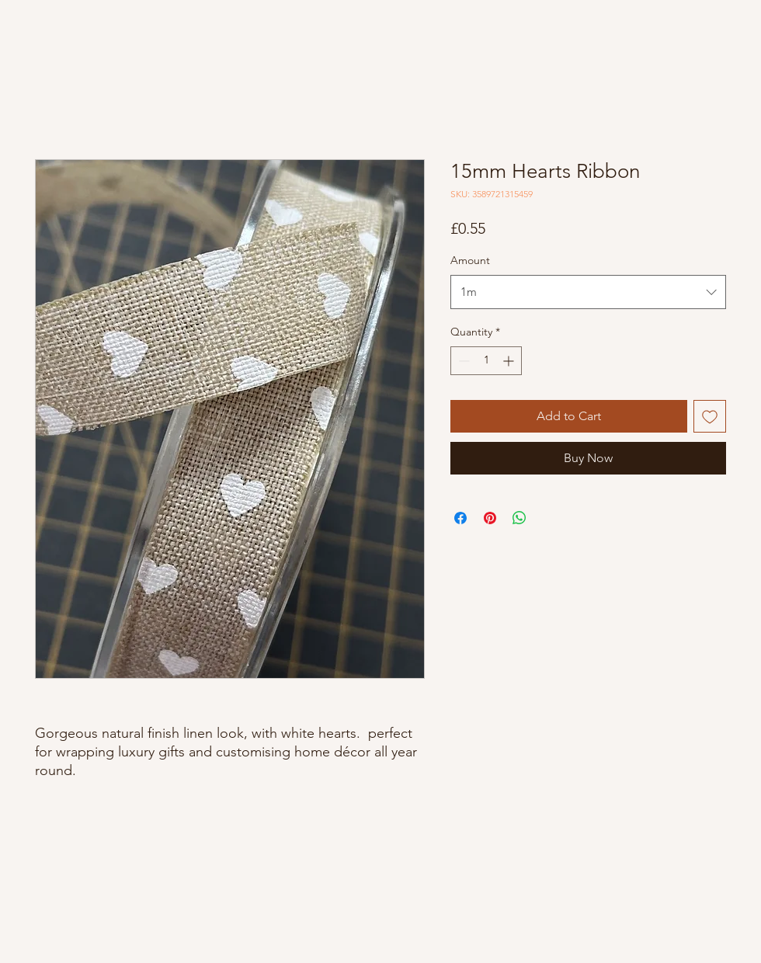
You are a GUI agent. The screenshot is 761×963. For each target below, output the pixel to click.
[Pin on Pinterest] (490, 518)
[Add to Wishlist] (709, 416)
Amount (470, 260)
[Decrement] (462, 360)
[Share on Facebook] (460, 518)
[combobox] (588, 292)
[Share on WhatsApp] (519, 518)
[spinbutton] (486, 360)
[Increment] (509, 360)
